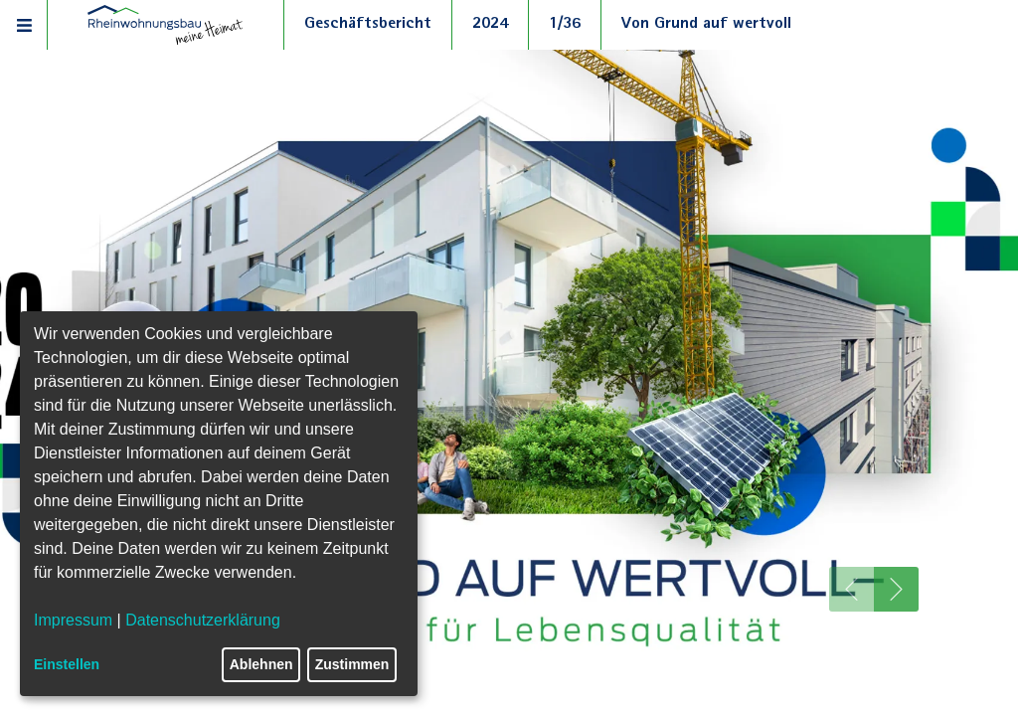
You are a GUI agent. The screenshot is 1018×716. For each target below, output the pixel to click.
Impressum (73, 620)
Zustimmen (352, 664)
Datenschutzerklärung (202, 620)
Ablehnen (261, 664)
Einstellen (66, 664)
